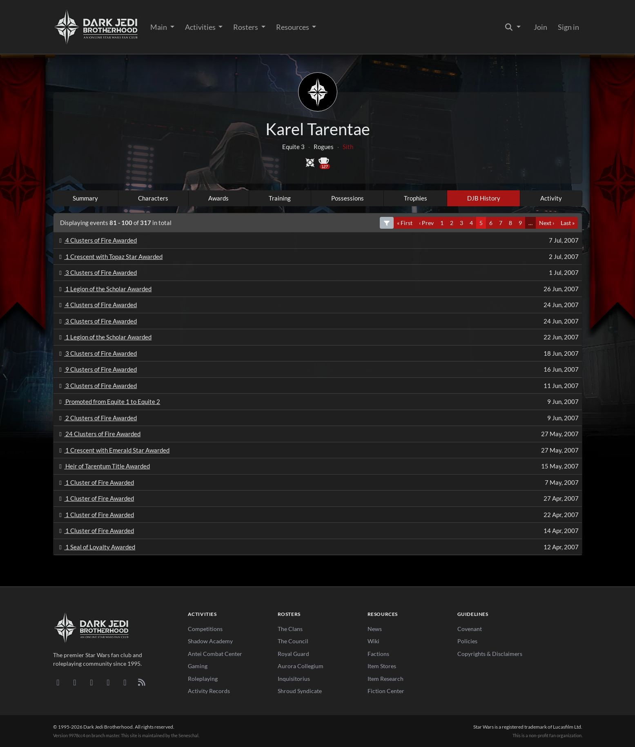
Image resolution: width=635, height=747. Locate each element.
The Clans (290, 628)
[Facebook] (92, 682)
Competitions (205, 628)
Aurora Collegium (300, 665)
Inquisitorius (294, 678)
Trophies (415, 198)
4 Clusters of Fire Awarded (97, 240)
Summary (85, 198)
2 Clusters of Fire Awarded (97, 417)
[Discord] (58, 682)
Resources (293, 26)
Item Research (385, 678)
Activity (551, 198)
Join (540, 26)
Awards (218, 198)
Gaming (197, 665)
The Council (293, 641)
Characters (153, 198)
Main (159, 26)
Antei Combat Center (215, 653)
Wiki (373, 641)
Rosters (246, 26)
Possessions (347, 198)
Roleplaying (203, 678)
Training (280, 198)
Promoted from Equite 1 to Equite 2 (108, 401)
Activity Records (209, 690)
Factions (378, 653)
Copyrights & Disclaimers (489, 653)
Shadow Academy (210, 641)
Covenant (469, 628)
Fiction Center (386, 690)
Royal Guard (293, 653)
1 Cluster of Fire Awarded (95, 482)
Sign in (568, 26)
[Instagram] (108, 682)
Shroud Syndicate (300, 690)
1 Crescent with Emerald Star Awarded (113, 450)
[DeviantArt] (75, 682)
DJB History (483, 198)
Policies (467, 641)
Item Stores (382, 665)
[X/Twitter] (125, 682)
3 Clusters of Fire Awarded (97, 272)
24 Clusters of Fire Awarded (99, 433)
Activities (201, 26)
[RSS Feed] (142, 682)
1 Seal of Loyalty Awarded (96, 547)
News (375, 628)
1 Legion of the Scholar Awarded (104, 288)
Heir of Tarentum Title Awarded (103, 466)
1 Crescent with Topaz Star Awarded (110, 256)
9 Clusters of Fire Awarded (97, 369)
